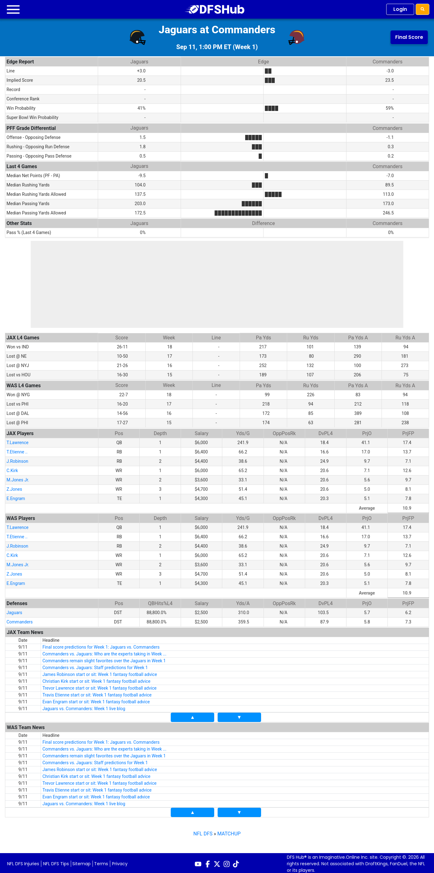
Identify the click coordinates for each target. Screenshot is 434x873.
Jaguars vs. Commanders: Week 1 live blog (84, 706)
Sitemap (81, 862)
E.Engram (16, 496)
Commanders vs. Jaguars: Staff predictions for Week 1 (95, 665)
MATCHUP (229, 832)
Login (400, 9)
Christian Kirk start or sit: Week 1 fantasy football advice (97, 679)
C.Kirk (12, 468)
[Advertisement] (217, 284)
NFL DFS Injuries (23, 862)
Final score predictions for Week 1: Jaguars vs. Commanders (101, 645)
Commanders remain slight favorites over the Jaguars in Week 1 (104, 658)
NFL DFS (203, 832)
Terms (101, 862)
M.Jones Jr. (18, 478)
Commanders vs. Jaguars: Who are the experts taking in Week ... (104, 652)
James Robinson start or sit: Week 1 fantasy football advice (100, 672)
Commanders (20, 620)
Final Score (409, 37)
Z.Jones (14, 487)
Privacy (120, 862)
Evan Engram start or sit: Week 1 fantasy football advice (96, 699)
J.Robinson (17, 459)
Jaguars (14, 610)
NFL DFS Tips (56, 862)
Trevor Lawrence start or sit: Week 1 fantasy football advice (100, 686)
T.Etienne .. (17, 450)
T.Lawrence (18, 440)
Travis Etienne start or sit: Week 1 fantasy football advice (97, 693)
